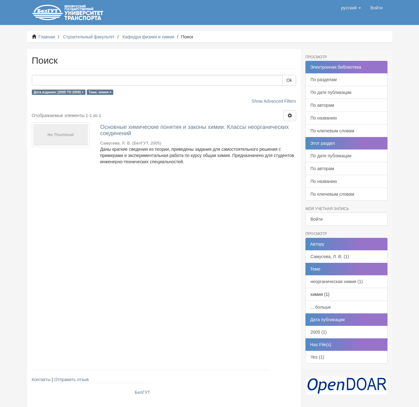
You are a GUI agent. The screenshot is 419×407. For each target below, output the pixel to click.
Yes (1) (317, 357)
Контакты (41, 379)
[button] (351, 8)
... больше (320, 307)
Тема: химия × (100, 92)
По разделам (323, 79)
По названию (323, 117)
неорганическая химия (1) (336, 281)
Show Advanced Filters (274, 101)
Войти (316, 219)
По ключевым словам (332, 130)
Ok (289, 80)
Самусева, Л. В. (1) (329, 256)
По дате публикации (330, 92)
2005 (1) (318, 332)
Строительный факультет (88, 36)
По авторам (322, 105)
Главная (46, 36)
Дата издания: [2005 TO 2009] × (59, 92)
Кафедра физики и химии (148, 36)
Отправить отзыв (71, 379)
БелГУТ (142, 392)
